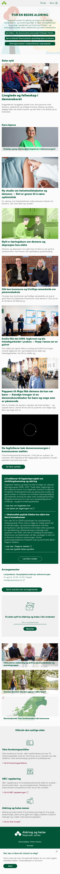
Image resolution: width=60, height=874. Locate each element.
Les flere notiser (30, 559)
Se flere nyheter (13, 467)
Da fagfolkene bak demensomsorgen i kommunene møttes (26, 449)
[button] (41, 3)
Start (10, 866)
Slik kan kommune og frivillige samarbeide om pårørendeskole (29, 291)
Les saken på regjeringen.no (20, 508)
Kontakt (30, 846)
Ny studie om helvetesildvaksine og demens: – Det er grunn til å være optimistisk (24, 194)
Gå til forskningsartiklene (15, 763)
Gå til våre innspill (12, 822)
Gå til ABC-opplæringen (16, 792)
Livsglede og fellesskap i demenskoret (20, 97)
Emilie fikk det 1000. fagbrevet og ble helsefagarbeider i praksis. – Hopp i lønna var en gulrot (30, 341)
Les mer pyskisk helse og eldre (20, 549)
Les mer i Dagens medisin (19, 546)
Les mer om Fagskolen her (18, 505)
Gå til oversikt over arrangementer (22, 589)
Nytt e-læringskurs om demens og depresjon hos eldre (23, 243)
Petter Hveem (36, 842)
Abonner (30, 629)
